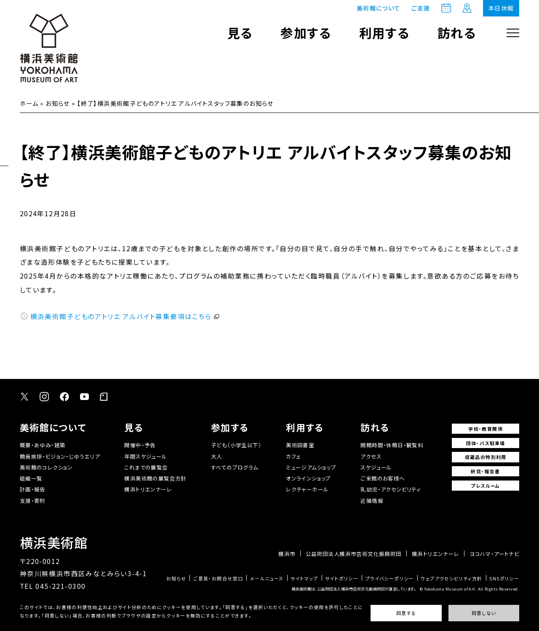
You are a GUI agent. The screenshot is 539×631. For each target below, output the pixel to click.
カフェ (293, 456)
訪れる (457, 33)
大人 (216, 456)
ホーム (29, 103)
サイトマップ (304, 578)
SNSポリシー (504, 578)
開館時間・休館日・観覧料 (391, 445)
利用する (384, 33)
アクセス (371, 456)
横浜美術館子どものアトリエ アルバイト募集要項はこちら (121, 316)
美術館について (378, 8)
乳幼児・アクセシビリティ (390, 489)
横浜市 (286, 553)
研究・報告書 (485, 471)
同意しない (484, 613)
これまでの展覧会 (146, 467)
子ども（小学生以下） (236, 445)
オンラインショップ (308, 478)
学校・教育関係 (485, 428)
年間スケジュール (145, 456)
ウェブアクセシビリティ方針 (451, 578)
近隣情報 (371, 501)
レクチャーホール (307, 489)
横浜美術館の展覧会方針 (155, 478)
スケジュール (376, 467)
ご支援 (420, 8)
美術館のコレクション (46, 467)
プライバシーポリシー (390, 578)
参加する (305, 33)
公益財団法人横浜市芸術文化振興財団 (354, 553)
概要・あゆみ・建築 (43, 445)
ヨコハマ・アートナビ (494, 553)
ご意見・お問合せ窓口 (218, 578)
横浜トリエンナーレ (148, 489)
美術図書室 (300, 445)
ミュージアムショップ (311, 467)
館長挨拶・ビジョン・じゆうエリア (60, 456)
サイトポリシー (341, 578)
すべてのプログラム (235, 467)
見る (240, 33)
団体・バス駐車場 (485, 443)
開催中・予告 (139, 445)
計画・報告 (32, 489)
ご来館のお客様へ (382, 478)
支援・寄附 (32, 501)
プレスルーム (485, 485)
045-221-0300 (60, 586)
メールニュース (267, 578)
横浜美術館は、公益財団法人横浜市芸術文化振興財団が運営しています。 (353, 589)
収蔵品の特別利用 (486, 457)
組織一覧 (31, 478)
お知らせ (57, 103)
